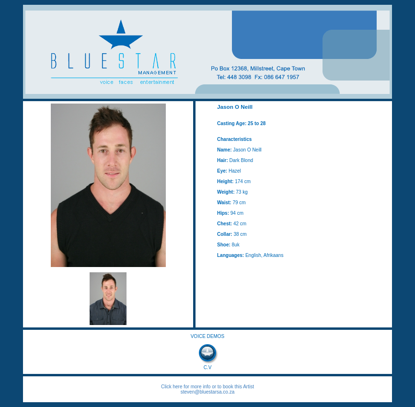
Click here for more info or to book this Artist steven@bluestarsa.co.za (207, 389)
